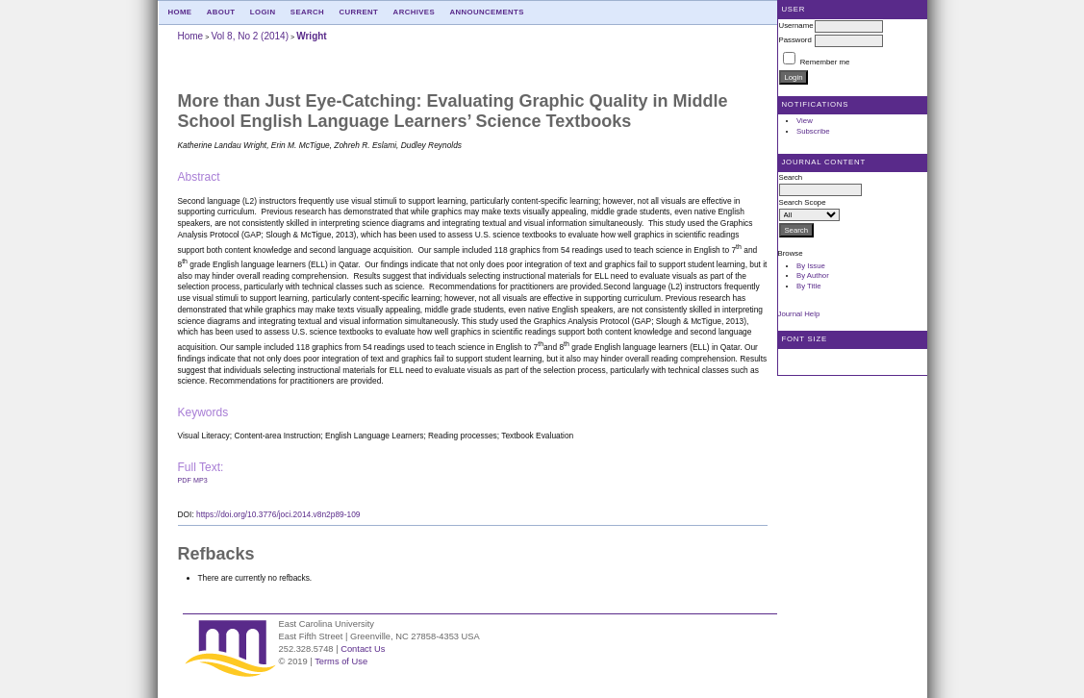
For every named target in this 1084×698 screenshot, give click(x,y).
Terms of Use (341, 661)
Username (796, 25)
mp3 (200, 481)
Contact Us (362, 649)
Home (180, 12)
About (221, 12)
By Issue (810, 266)
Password (795, 40)
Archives (414, 12)
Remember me (825, 62)
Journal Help (799, 314)
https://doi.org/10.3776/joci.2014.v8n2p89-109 (278, 514)
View (804, 120)
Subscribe (813, 131)
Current (358, 12)
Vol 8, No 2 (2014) (250, 36)
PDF (184, 481)
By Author (812, 275)
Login (263, 12)
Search (307, 12)
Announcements (486, 12)
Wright (311, 36)
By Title (808, 286)
